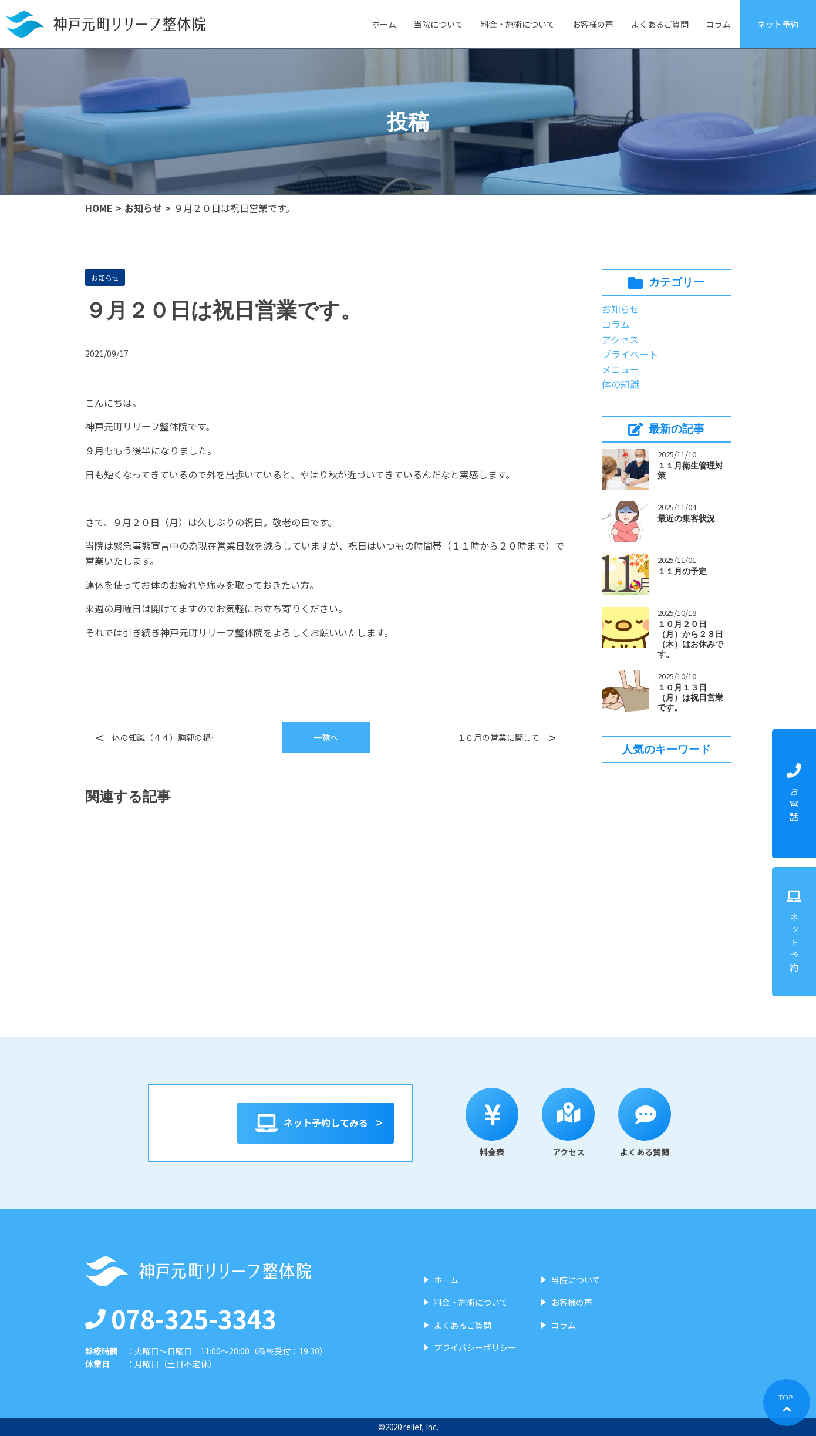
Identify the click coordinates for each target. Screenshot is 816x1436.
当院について (438, 24)
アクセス (620, 339)
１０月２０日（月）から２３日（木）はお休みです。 (690, 638)
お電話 (794, 793)
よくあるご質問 (660, 24)
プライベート (630, 354)
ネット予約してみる (315, 1123)
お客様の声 (592, 24)
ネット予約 (777, 24)
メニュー (620, 369)
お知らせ (143, 208)
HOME (99, 208)
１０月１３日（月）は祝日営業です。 (690, 697)
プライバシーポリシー (475, 1347)
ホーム (384, 24)
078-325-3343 (181, 1318)
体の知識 (620, 384)
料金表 (504, 1123)
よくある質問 (656, 1123)
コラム (718, 24)
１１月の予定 (682, 571)
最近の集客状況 (686, 518)
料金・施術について (518, 24)
